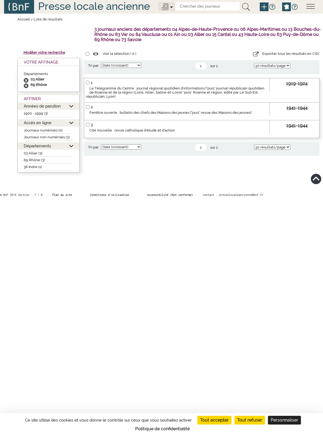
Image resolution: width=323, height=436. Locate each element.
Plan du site (62, 194)
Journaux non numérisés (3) (47, 137)
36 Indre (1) (33, 167)
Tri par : (94, 66)
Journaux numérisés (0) (43, 130)
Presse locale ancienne (94, 6)
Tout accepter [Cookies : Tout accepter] (214, 420)
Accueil (23, 19)
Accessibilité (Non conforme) (170, 194)
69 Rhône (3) (34, 160)
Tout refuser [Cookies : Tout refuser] (249, 420)
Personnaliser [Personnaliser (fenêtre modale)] (284, 420)
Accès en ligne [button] (38, 122)
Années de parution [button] (42, 106)
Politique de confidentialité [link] (162, 428)
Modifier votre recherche (44, 52)
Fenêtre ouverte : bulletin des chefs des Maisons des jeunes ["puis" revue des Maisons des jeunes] (170, 113)
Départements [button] (37, 146)
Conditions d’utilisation (109, 194)
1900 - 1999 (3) (36, 113)
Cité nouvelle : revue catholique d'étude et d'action (132, 130)
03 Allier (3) (33, 153)
